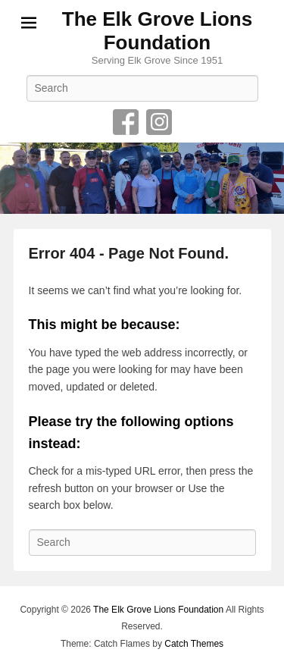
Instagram (159, 122)
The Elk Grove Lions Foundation (157, 31)
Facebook (126, 122)
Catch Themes (193, 643)
